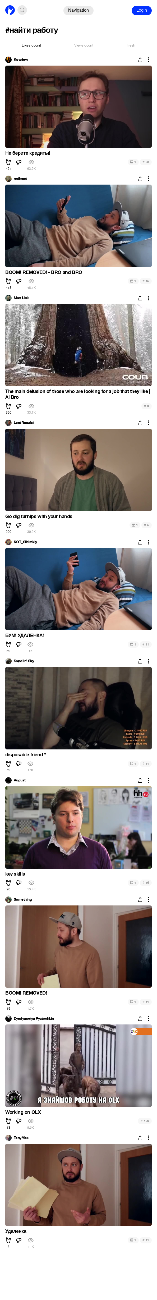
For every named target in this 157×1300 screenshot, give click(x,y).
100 (145, 1120)
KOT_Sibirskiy (25, 542)
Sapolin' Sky (24, 661)
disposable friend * (25, 755)
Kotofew (21, 60)
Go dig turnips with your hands (38, 516)
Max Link (21, 298)
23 (145, 161)
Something (23, 899)
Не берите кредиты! (27, 153)
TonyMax (21, 1138)
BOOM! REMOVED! (26, 993)
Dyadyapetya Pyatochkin (34, 1018)
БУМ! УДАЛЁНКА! (24, 635)
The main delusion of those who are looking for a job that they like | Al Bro (77, 394)
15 (145, 280)
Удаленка (15, 1231)
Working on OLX (23, 1112)
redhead (20, 179)
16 (145, 882)
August (20, 780)
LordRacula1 (24, 423)
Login (141, 10)
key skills (15, 874)
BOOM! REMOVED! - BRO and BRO (43, 272)
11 (145, 644)
